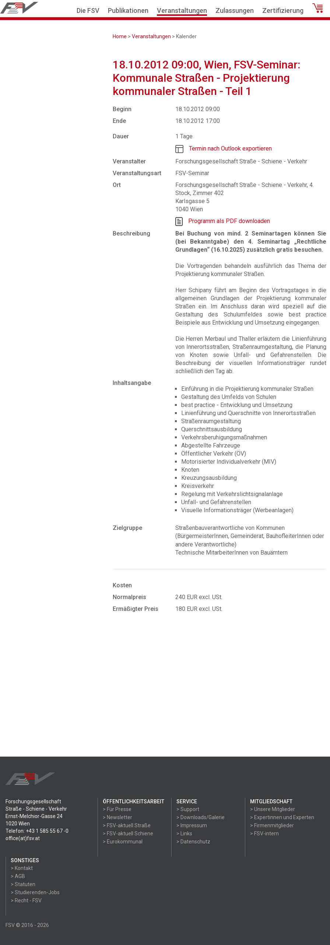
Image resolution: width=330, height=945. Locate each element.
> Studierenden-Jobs (35, 892)
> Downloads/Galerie (200, 817)
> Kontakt (22, 868)
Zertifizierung (282, 10)
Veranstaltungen (182, 10)
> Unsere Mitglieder (272, 809)
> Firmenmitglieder (272, 825)
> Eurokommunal (123, 842)
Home (120, 36)
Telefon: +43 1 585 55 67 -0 (37, 831)
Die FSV (88, 10)
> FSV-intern (264, 833)
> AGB (18, 876)
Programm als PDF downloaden (229, 220)
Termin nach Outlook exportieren (230, 148)
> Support (187, 809)
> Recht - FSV (26, 900)
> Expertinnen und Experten (282, 817)
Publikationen (128, 10)
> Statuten (23, 884)
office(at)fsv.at (23, 838)
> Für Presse (117, 809)
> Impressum (191, 825)
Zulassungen (234, 10)
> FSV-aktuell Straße (127, 825)
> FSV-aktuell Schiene (128, 833)
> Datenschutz (193, 842)
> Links (184, 833)
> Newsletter (117, 817)
